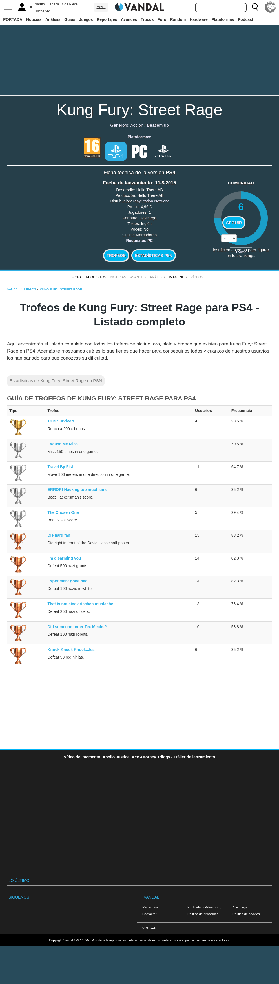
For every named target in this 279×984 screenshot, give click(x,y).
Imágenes (178, 277)
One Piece (70, 4)
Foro (162, 19)
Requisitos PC (139, 240)
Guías (69, 19)
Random (178, 19)
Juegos (86, 19)
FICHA (77, 277)
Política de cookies (246, 914)
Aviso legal (240, 907)
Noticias (33, 19)
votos (241, 252)
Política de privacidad (202, 914)
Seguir (234, 223)
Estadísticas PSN (153, 255)
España (53, 4)
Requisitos (96, 277)
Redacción (150, 907)
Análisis (53, 19)
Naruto (40, 4)
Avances (129, 19)
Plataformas (222, 19)
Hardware (199, 19)
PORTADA (12, 19)
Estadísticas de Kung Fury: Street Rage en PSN (56, 380)
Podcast (245, 19)
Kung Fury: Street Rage (139, 109)
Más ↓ (100, 7)
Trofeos (116, 255)
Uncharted (42, 11)
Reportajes (107, 19)
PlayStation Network (151, 201)
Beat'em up (158, 125)
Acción (136, 125)
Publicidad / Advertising (204, 907)
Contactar (149, 914)
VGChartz (149, 928)
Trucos (147, 19)
